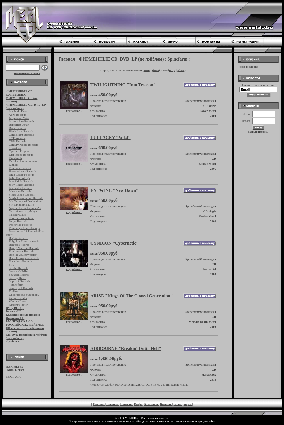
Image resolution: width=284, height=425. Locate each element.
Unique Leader (18, 298)
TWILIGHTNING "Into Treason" (123, 84)
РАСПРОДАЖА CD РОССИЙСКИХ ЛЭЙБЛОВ (25, 323)
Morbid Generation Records (26, 198)
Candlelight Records (21, 134)
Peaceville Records (20, 224)
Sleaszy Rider (17, 278)
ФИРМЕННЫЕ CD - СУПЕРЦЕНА (20, 93)
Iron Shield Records (21, 181)
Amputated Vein (19, 118)
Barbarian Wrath (19, 124)
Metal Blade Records (22, 194)
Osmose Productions (21, 218)
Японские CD (15, 318)
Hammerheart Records (22, 171)
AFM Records (17, 114)
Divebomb (15, 158)
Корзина (112, 404)
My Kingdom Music (21, 204)
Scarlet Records (18, 268)
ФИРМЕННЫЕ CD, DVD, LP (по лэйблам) (121, 59)
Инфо (138, 404)
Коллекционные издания (23, 314)
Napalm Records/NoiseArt (25, 208)
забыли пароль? (258, 131)
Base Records (17, 128)
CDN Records (17, 141)
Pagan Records (18, 221)
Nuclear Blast (17, 214)
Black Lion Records (21, 131)
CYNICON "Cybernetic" (114, 243)
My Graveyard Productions (25, 201)
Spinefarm (177, 59)
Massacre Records (20, 191)
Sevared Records (19, 274)
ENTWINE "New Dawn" (114, 190)
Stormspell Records (21, 288)
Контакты (151, 404)
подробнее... (74, 109)
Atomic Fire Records (21, 121)
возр (147, 70)
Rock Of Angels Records (24, 258)
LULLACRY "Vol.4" (110, 137)
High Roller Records (21, 174)
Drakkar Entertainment (23, 161)
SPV (11, 264)
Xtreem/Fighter (18, 304)
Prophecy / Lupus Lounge (24, 228)
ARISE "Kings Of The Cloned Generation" (131, 295)
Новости (126, 404)
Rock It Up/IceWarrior (22, 254)
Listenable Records (20, 188)
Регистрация (183, 404)
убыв (155, 70)
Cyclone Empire (19, 151)
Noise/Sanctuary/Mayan (23, 211)
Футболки (13, 341)
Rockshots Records (20, 261)
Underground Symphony (24, 294)
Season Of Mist (18, 271)
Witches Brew (17, 301)
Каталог (166, 404)
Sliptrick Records (19, 281)
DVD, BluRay (15, 308)
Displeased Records (21, 154)
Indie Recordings (19, 178)
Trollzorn (14, 291)
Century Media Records (23, 144)
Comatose (15, 148)
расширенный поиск (27, 73)
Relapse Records (19, 244)
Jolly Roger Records (21, 184)
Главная (67, 59)
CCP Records (17, 138)
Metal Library (15, 369)
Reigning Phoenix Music (24, 241)
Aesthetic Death (18, 111)
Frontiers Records (20, 168)
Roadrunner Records (21, 251)
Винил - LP (13, 311)
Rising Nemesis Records (24, 248)
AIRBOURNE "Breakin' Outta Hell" (125, 348)
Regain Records (18, 238)
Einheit (13, 164)
